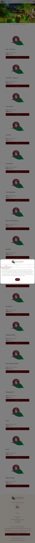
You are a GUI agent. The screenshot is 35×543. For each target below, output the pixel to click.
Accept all (17, 279)
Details (17, 265)
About (29, 265)
